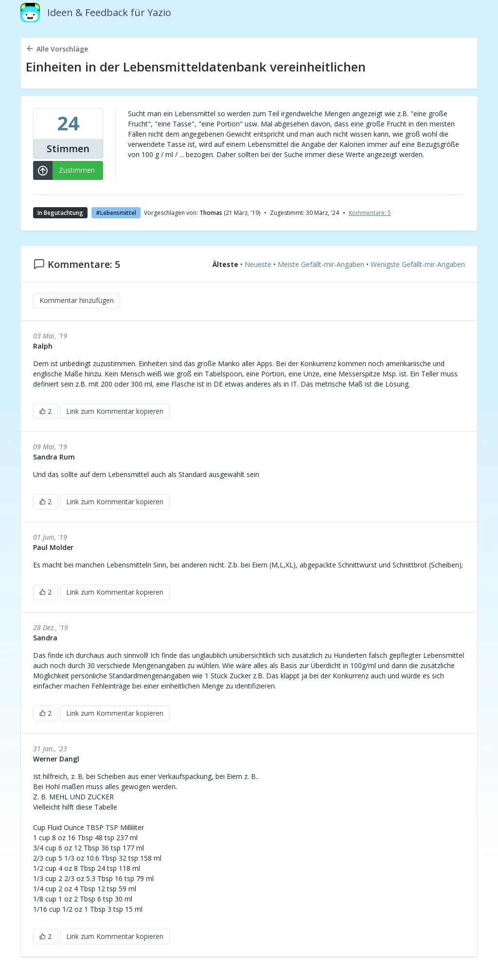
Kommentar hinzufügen (76, 300)
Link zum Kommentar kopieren (114, 411)
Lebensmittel (118, 213)
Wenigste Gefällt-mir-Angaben (418, 265)
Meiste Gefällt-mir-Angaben (321, 265)
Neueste (258, 265)
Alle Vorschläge (57, 48)
